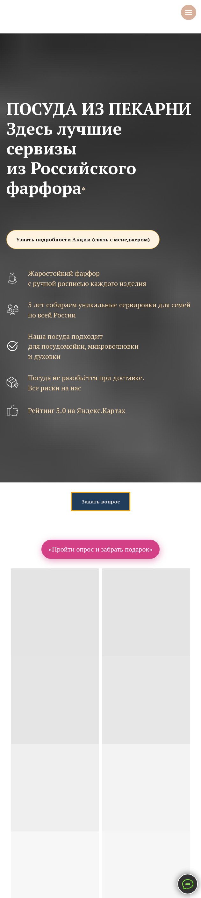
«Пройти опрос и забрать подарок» (100, 549)
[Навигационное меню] (188, 12)
